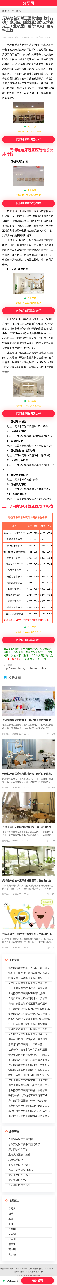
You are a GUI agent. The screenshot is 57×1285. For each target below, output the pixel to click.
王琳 (10, 1224)
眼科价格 (39, 1272)
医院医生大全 (13, 1269)
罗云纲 (12, 1234)
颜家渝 (12, 1244)
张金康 (12, 1239)
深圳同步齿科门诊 (18, 1149)
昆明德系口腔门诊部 (19, 1185)
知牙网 (28, 3)
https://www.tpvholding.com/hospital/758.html (25, 668)
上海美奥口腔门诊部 (19, 1165)
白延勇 (12, 1208)
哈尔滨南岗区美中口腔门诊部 (24, 1144)
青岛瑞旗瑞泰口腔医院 (20, 1139)
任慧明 (12, 1229)
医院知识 (16, 10)
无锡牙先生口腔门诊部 (20, 1170)
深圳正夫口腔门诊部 (19, 1175)
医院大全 (4, 1269)
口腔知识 (23, 1272)
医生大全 (23, 1269)
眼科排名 (31, 1272)
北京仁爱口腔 (15, 1159)
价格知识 (42, 1269)
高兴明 (12, 1249)
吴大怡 (12, 1254)
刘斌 (10, 1213)
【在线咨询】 (14, 659)
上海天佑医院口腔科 (19, 1154)
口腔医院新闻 (33, 1269)
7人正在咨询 (10, 1280)
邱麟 (10, 1219)
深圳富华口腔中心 (18, 1180)
